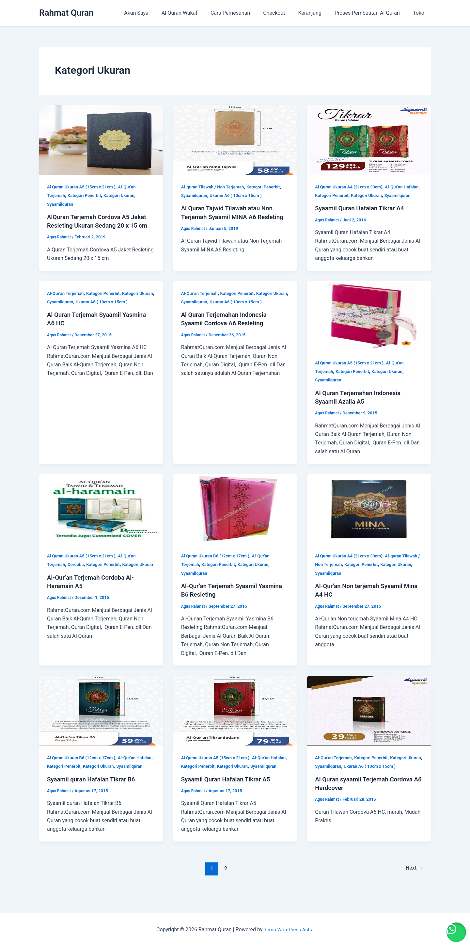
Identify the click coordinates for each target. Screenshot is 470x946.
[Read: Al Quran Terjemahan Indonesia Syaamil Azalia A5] (369, 324)
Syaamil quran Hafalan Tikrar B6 (94, 796)
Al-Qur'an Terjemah (66, 301)
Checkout (283, 13)
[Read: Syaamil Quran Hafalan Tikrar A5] (235, 718)
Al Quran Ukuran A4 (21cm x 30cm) (351, 186)
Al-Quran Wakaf (194, 13)
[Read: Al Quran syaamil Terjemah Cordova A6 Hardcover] (369, 718)
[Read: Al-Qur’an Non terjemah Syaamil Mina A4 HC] (369, 517)
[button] (453, 929)
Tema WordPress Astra (288, 929)
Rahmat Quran (66, 13)
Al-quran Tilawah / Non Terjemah (214, 186)
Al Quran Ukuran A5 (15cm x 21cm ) (83, 186)
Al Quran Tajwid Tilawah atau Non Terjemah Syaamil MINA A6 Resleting (230, 216)
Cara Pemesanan (242, 13)
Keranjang (316, 13)
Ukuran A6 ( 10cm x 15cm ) (239, 195)
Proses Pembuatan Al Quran (371, 13)
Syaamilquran (61, 204)
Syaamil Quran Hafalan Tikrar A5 (228, 796)
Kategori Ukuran (123, 195)
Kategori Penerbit (87, 195)
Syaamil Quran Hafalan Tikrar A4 (362, 217)
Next (413, 885)
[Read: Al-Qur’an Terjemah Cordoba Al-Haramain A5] (101, 517)
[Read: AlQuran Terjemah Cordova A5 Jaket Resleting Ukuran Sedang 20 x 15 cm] (101, 139)
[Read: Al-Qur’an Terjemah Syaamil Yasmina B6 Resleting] (235, 517)
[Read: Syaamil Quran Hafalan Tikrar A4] (369, 139)
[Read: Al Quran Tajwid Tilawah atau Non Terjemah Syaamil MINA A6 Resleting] (235, 139)
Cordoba (77, 572)
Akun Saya (153, 13)
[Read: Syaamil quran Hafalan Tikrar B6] (101, 718)
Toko (420, 13)
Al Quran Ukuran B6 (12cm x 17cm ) (217, 564)
